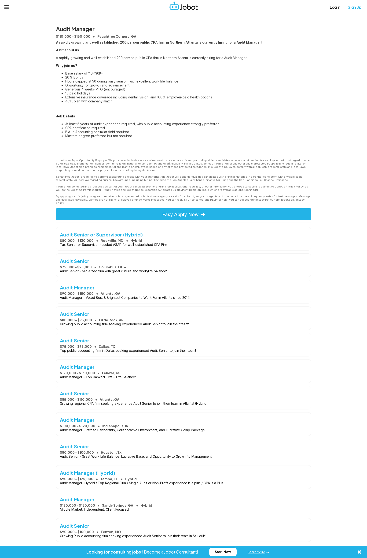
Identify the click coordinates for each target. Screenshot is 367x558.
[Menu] (7, 7)
